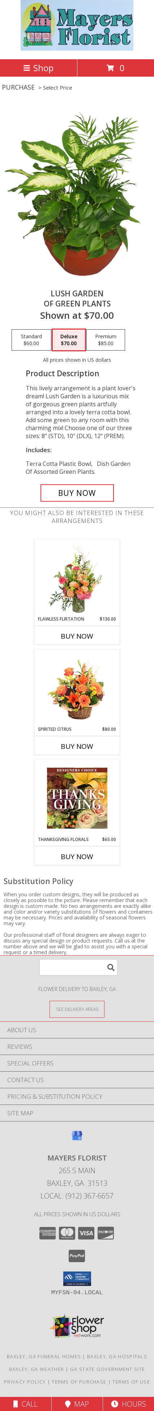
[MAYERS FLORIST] (77, 48)
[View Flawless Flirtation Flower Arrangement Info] (77, 577)
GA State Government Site (107, 1369)
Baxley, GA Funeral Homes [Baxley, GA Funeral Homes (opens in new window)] (44, 1356)
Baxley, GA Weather (36, 1369)
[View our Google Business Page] (77, 1139)
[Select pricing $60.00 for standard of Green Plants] (31, 340)
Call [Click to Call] (25, 1404)
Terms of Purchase (79, 1381)
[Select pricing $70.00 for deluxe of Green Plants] (69, 340)
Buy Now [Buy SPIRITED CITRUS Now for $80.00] (77, 746)
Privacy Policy (25, 1381)
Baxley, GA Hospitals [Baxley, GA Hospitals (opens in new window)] (117, 1356)
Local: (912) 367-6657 (77, 1196)
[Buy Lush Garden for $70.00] (77, 493)
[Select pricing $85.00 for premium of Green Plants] (106, 340)
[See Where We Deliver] (77, 1008)
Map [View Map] (77, 1404)
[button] (77, 1278)
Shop (38, 68)
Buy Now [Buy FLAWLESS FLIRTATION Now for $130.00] (77, 636)
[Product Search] (78, 967)
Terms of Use (131, 1381)
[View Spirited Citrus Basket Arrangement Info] (77, 687)
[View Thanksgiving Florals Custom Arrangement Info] (77, 798)
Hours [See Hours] (128, 1404)
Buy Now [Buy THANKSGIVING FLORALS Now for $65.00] (77, 856)
